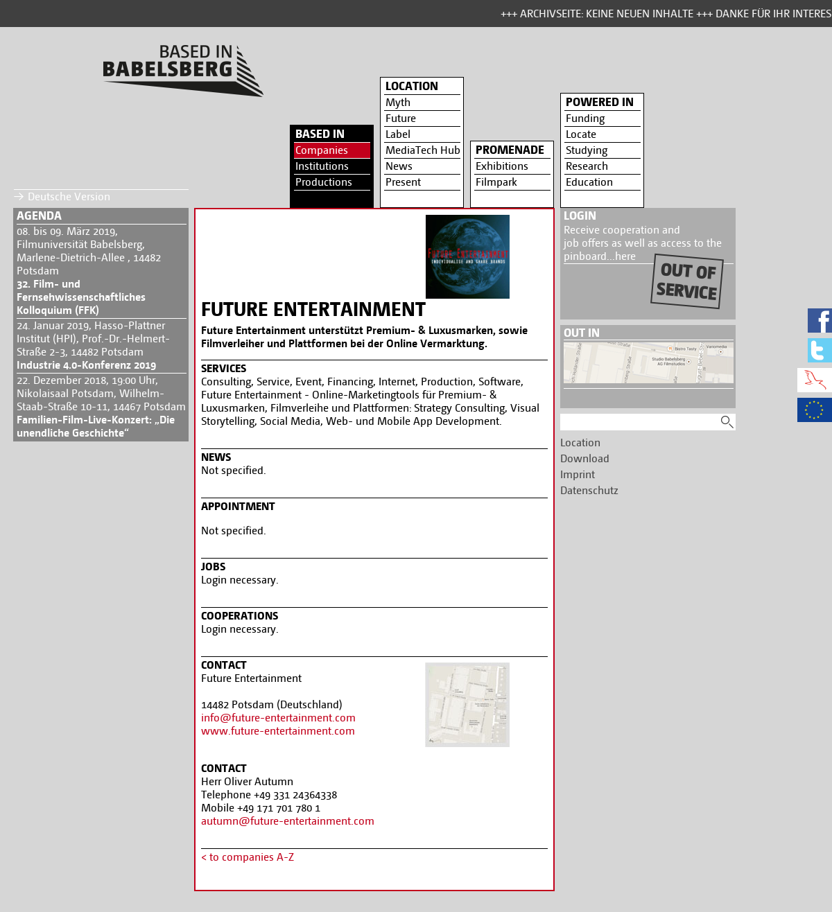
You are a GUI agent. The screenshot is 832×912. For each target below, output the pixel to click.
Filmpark (496, 181)
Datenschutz (589, 490)
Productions (323, 181)
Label (397, 134)
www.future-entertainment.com (278, 730)
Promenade (510, 150)
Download (584, 458)
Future (400, 118)
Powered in (600, 102)
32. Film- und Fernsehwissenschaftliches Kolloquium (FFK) (81, 297)
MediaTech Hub (422, 150)
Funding (585, 118)
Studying (586, 150)
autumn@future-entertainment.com (287, 820)
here (625, 256)
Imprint (577, 474)
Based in (320, 134)
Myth (397, 102)
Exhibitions (502, 166)
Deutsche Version (69, 196)
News (399, 166)
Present (403, 181)
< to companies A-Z (247, 856)
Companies (321, 150)
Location (411, 86)
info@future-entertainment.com (278, 717)
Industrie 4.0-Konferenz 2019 (86, 364)
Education (589, 181)
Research (587, 166)
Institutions (322, 166)
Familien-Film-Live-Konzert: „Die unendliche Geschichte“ (96, 426)
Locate (581, 134)
